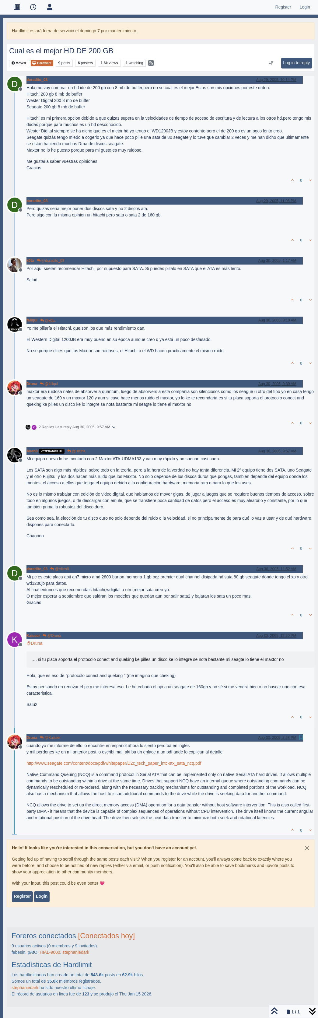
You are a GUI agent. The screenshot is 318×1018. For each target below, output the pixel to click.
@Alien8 (59, 569)
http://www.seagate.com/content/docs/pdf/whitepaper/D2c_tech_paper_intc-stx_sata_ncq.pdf (113, 763)
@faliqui (49, 384)
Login (41, 896)
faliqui (31, 320)
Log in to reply (296, 62)
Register (22, 896)
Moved (19, 63)
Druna (31, 384)
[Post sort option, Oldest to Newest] (271, 63)
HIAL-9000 (50, 952)
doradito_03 (36, 80)
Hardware (42, 63)
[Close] (307, 848)
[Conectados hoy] (106, 936)
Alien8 (32, 451)
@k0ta (47, 320)
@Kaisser (50, 737)
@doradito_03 (51, 260)
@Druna (76, 451)
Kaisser (33, 636)
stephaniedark (75, 952)
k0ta (30, 260)
